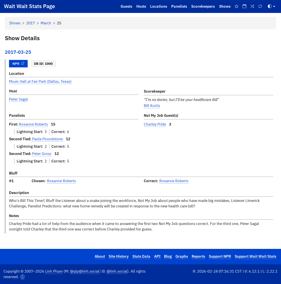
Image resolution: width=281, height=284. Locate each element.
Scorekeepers (203, 6)
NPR (18, 63)
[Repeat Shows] (260, 6)
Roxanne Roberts (33, 124)
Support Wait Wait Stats (255, 256)
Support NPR (220, 256)
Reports (198, 256)
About (100, 256)
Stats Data (141, 256)
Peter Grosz (41, 153)
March (46, 23)
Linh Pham (54, 271)
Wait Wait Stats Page (29, 6)
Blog (168, 256)
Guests (126, 6)
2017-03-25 (18, 52)
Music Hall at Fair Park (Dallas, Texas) (40, 81)
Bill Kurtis (152, 105)
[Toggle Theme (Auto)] (271, 6)
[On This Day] (244, 6)
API (157, 256)
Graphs (181, 256)
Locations (158, 6)
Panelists (179, 6)
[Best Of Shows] (236, 6)
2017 (30, 23)
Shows (225, 6)
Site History (119, 256)
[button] (22, 276)
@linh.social (117, 271)
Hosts (141, 6)
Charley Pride (155, 124)
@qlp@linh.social (84, 271)
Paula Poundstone (47, 139)
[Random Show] (252, 6)
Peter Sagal (18, 99)
